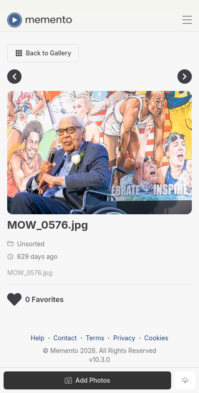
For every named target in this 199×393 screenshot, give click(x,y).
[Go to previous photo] (14, 76)
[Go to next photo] (184, 76)
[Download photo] (185, 380)
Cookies (156, 338)
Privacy (124, 338)
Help (37, 338)
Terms (95, 338)
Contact (65, 338)
